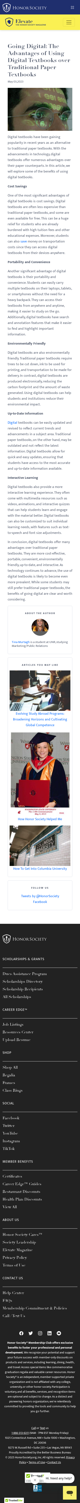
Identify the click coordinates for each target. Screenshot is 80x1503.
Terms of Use (14, 1265)
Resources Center (18, 1032)
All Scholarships (17, 996)
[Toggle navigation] (69, 22)
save (23, 241)
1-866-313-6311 (20, 1432)
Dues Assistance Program (25, 973)
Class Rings (13, 1090)
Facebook (40, 902)
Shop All (10, 1067)
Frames (9, 1082)
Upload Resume (17, 1039)
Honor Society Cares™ (22, 1234)
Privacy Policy (15, 1257)
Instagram (11, 1141)
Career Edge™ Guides (22, 1184)
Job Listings (13, 1024)
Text (42, 1428)
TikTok (9, 1148)
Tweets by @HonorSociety (40, 896)
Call (33, 1428)
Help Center (13, 1293)
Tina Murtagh (21, 642)
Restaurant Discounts (21, 1191)
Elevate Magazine (18, 1250)
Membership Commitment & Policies (35, 1308)
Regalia (9, 1075)
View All (10, 1207)
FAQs (7, 1300)
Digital (12, 423)
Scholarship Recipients (23, 989)
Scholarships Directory (23, 981)
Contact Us (54, 1462)
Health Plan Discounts (22, 1199)
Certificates (12, 1176)
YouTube (10, 1133)
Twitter (9, 1125)
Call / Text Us (14, 1315)
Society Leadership (19, 1242)
